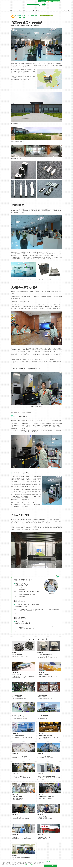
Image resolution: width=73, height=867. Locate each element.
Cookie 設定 (47, 861)
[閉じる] (70, 863)
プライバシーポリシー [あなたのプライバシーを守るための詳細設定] (29, 864)
